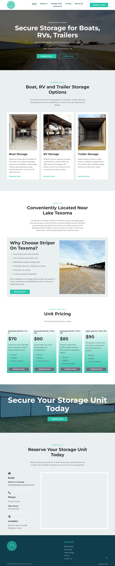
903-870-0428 (13, 502)
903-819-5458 (13, 509)
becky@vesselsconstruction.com (21, 485)
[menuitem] (34, 3)
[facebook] (106, 558)
